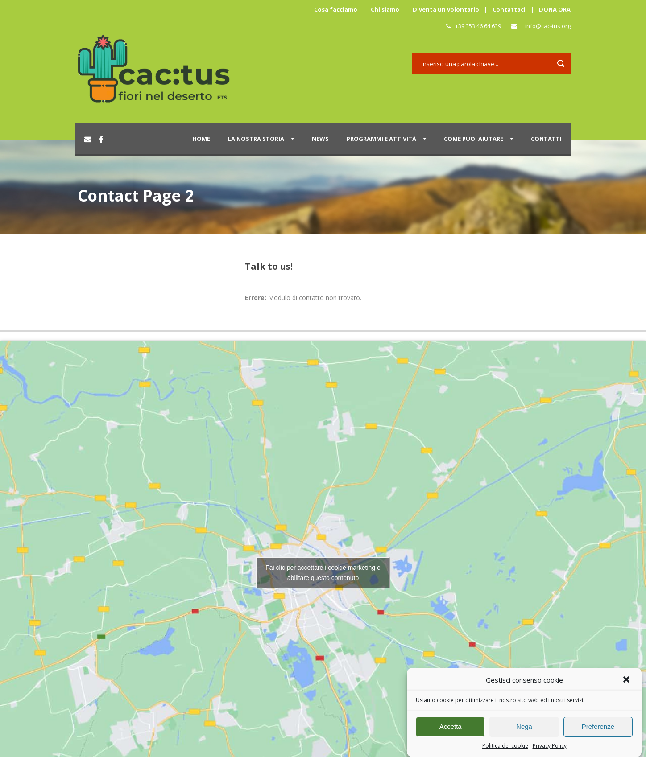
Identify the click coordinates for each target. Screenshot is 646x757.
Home (201, 139)
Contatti (546, 139)
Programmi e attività (381, 139)
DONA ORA (555, 9)
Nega (524, 731)
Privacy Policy (550, 750)
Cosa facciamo (335, 9)
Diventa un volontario (446, 9)
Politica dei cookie (505, 750)
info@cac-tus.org (548, 26)
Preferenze (598, 731)
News (320, 139)
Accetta (450, 731)
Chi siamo (385, 9)
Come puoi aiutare (473, 139)
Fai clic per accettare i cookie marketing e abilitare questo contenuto (323, 572)
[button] (627, 685)
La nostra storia (256, 139)
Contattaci (509, 9)
